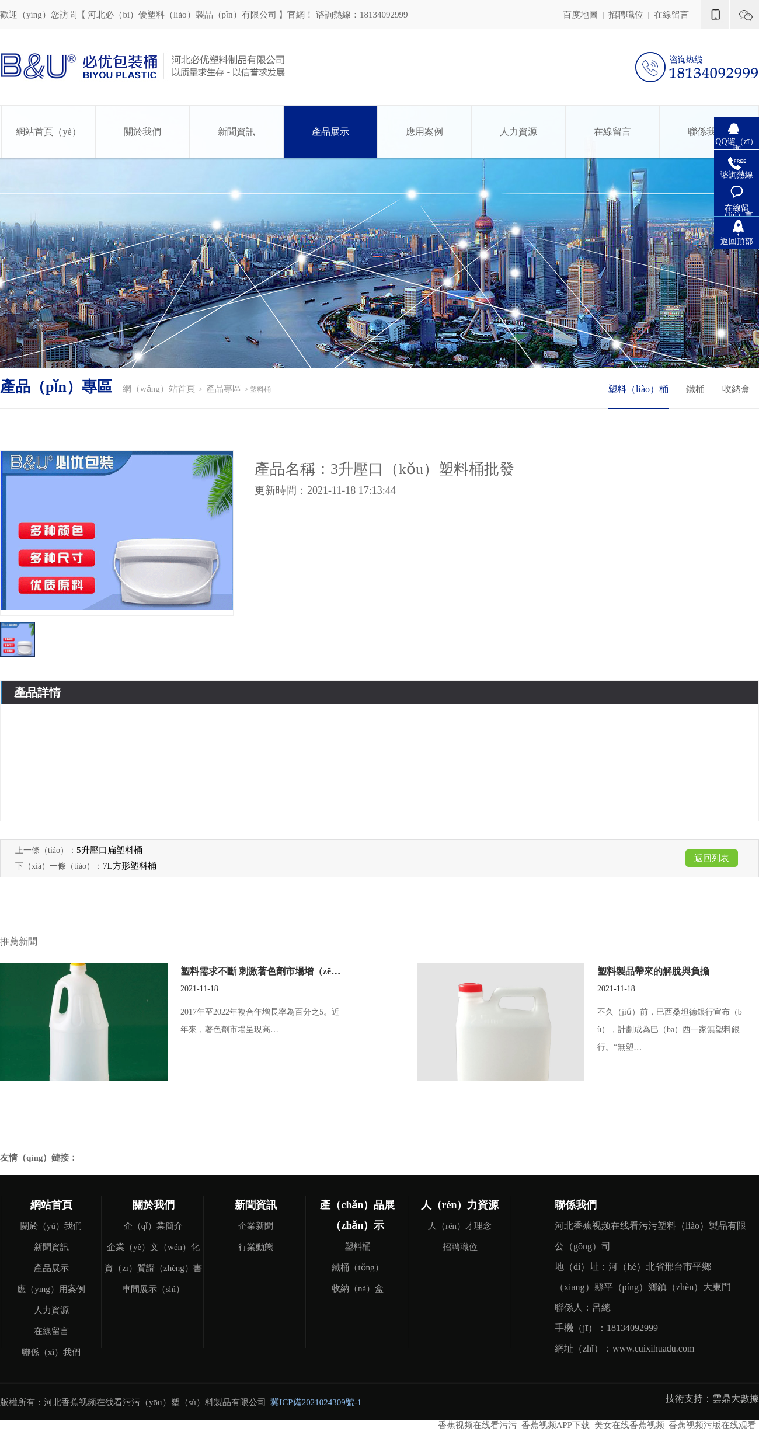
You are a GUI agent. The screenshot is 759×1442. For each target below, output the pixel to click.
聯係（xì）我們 (51, 1352)
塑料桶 (357, 1246)
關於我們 (142, 132)
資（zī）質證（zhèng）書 (153, 1268)
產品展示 (330, 132)
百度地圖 (580, 14)
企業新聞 (255, 1226)
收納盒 (736, 389)
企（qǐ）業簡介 (153, 1226)
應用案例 (424, 132)
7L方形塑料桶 (129, 865)
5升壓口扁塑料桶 (109, 850)
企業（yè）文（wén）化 (153, 1247)
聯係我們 (706, 132)
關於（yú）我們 (51, 1226)
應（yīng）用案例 (51, 1289)
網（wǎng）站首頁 (159, 388)
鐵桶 (695, 389)
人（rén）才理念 (460, 1226)
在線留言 (671, 14)
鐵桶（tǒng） (357, 1267)
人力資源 (518, 132)
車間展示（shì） (153, 1289)
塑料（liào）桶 (638, 389)
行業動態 (255, 1247)
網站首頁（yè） (48, 132)
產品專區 (223, 388)
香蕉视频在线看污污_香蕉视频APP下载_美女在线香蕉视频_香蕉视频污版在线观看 (597, 1425)
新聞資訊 (236, 132)
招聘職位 (625, 14)
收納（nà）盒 (358, 1288)
